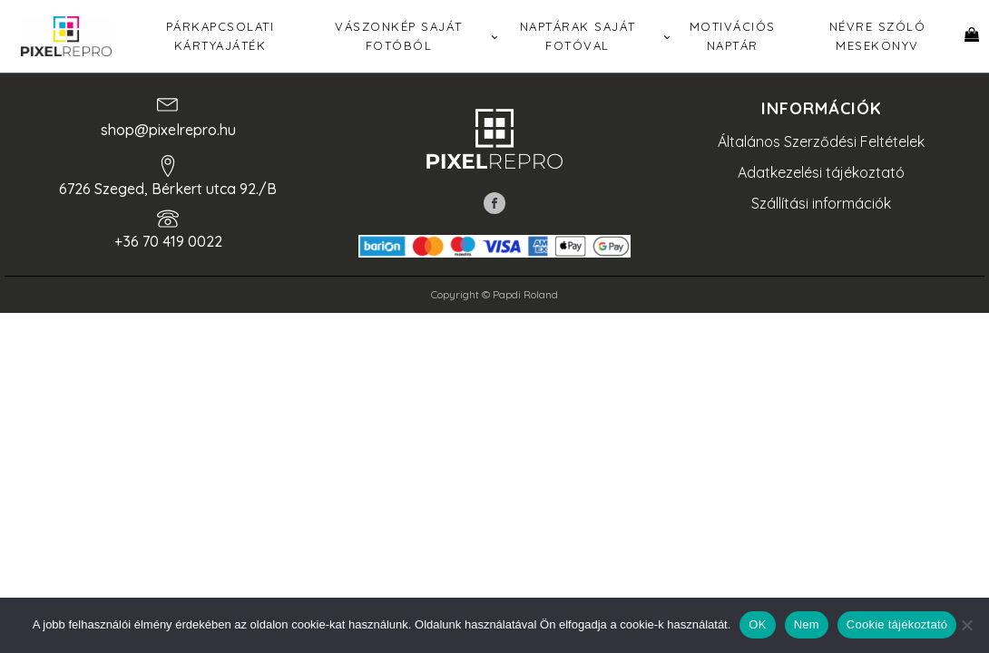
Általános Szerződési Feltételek (821, 141)
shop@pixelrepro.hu (168, 130)
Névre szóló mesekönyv (877, 36)
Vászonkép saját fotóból (399, 36)
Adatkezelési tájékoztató (821, 172)
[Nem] (966, 625)
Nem (806, 624)
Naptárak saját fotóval (578, 36)
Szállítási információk (821, 203)
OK (757, 624)
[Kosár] (971, 36)
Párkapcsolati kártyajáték (220, 36)
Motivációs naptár (733, 36)
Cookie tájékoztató (897, 624)
